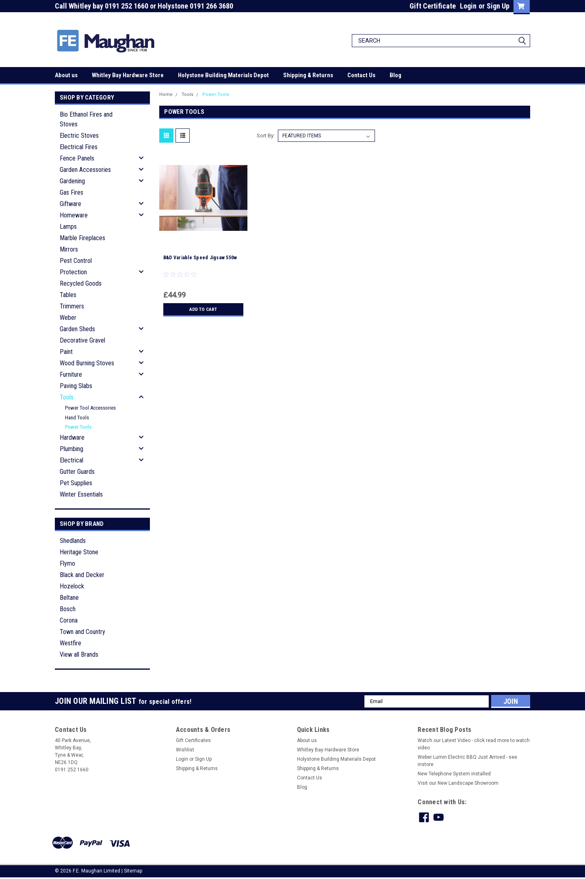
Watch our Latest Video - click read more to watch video (474, 744)
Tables (68, 295)
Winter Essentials (81, 494)
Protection (73, 272)
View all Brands (79, 654)
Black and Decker (82, 575)
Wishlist (185, 750)
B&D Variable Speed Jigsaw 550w (200, 257)
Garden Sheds (77, 329)
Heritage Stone (79, 552)
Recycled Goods (81, 283)
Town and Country (82, 632)
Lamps (68, 226)
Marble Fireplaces (82, 238)
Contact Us (361, 75)
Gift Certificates (193, 740)
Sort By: (266, 135)
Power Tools (78, 427)
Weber (68, 317)
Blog (395, 75)
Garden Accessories (85, 170)
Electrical (71, 460)
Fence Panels (77, 158)
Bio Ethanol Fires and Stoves (86, 119)
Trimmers (72, 306)
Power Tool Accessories (90, 408)
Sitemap (133, 871)
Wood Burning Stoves (87, 363)
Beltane (69, 597)
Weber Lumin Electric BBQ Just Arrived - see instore (467, 760)
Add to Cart (203, 309)
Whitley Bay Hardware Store (128, 75)
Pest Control (76, 261)
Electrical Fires (79, 147)
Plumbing (71, 449)
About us (66, 75)
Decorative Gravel (82, 340)
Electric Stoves (79, 135)
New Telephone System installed (454, 774)
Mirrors (69, 249)
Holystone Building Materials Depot (223, 75)
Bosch (68, 609)
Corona (69, 620)
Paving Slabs (76, 386)
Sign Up (498, 6)
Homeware (74, 215)
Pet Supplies (76, 483)
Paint (66, 352)
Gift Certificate (433, 6)
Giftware (70, 204)
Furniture (71, 374)
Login (468, 6)
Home (166, 94)
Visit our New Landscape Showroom (458, 783)
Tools (67, 397)
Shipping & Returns (308, 75)
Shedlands (73, 541)
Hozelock (72, 586)
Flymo (67, 563)
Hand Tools (77, 418)
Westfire (70, 643)
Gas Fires (71, 192)
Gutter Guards (77, 471)
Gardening (72, 181)
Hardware (72, 437)
